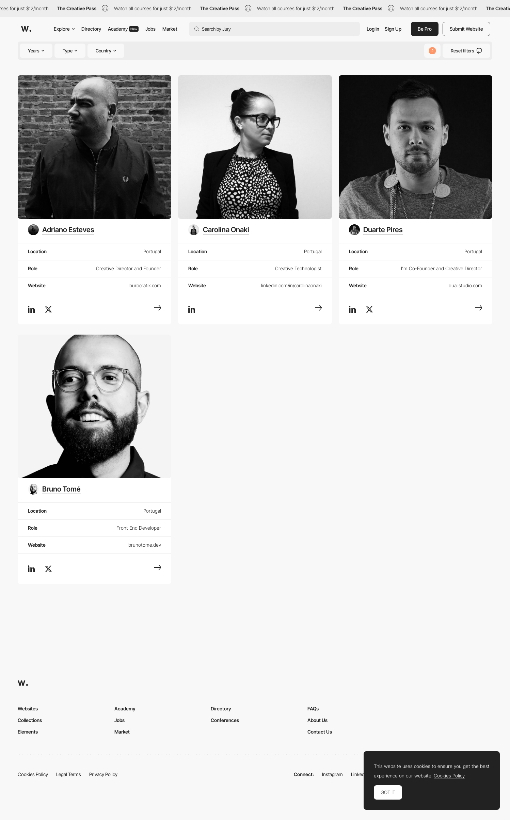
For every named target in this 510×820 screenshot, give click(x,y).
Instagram (332, 774)
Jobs (150, 29)
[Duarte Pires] (376, 229)
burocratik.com (145, 285)
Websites (28, 708)
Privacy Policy (103, 774)
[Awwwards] (26, 29)
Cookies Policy (33, 774)
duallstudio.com (465, 285)
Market (169, 29)
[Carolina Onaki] (218, 229)
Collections (30, 720)
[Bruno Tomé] (54, 489)
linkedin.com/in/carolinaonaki (291, 285)
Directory (91, 29)
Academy (123, 29)
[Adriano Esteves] (61, 229)
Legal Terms (68, 774)
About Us (317, 720)
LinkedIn (359, 774)
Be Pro (425, 29)
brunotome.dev (144, 545)
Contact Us (319, 732)
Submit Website (466, 29)
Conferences (225, 720)
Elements (28, 732)
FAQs (313, 708)
